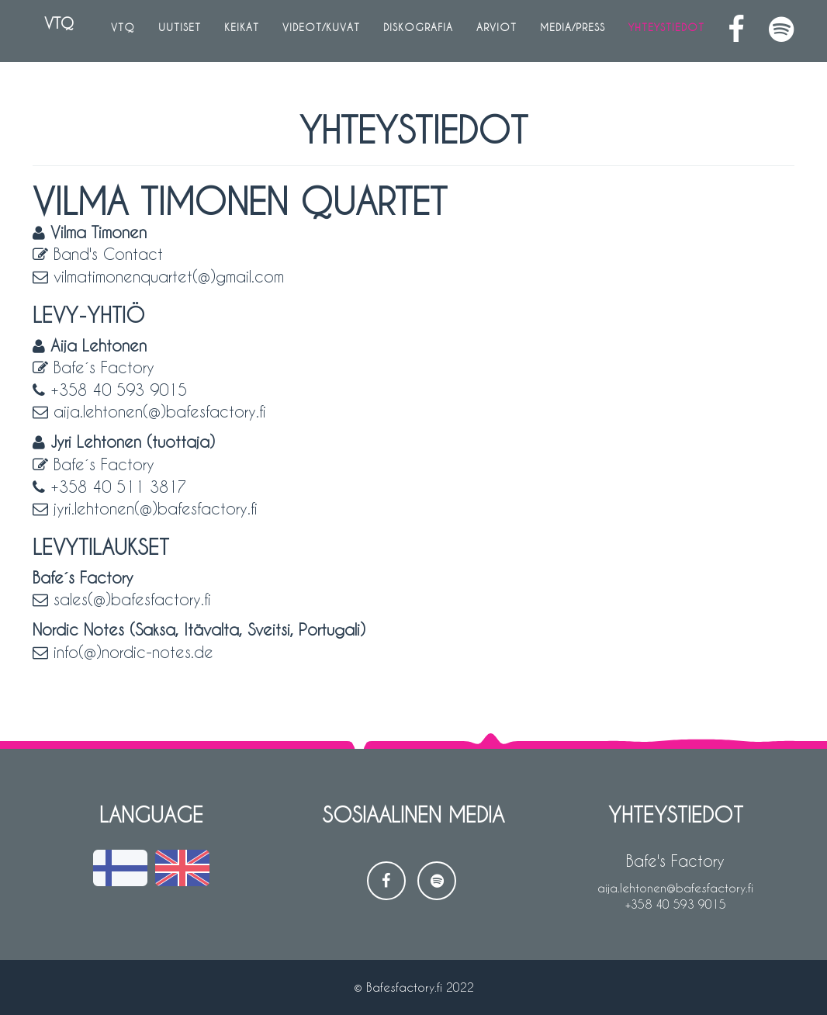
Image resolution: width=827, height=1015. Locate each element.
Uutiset (179, 31)
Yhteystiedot (666, 31)
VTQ (54, 30)
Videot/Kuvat (321, 31)
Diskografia (418, 31)
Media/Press (572, 31)
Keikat (241, 31)
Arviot (496, 31)
